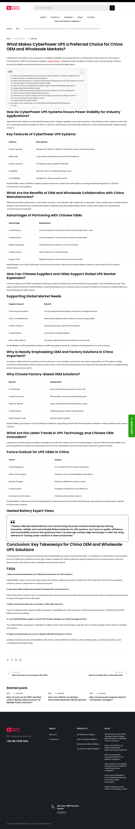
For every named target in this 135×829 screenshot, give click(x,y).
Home (9, 28)
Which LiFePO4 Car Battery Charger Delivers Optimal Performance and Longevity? (116, 767)
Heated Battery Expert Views (25, 100)
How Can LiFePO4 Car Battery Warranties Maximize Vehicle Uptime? (67, 698)
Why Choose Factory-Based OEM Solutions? (31, 93)
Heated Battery (54, 61)
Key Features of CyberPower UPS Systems (30, 78)
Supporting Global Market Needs (27, 88)
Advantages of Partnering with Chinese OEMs (32, 83)
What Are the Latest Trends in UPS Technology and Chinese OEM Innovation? (45, 96)
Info (17, 28)
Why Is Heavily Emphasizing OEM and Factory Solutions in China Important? (44, 91)
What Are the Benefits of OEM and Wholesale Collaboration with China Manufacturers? (49, 81)
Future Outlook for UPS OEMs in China (29, 98)
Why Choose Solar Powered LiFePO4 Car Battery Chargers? (108, 698)
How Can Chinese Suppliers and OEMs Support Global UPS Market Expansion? (44, 86)
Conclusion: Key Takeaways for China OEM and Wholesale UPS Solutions (39, 103)
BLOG (107, 728)
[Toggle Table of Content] (81, 72)
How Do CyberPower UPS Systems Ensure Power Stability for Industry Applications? (46, 76)
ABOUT (52, 728)
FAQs (15, 105)
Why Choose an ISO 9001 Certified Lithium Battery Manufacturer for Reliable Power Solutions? (24, 700)
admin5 (33, 38)
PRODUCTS (82, 728)
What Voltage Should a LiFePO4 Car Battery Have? (116, 787)
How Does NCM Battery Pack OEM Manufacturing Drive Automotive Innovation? (115, 778)
